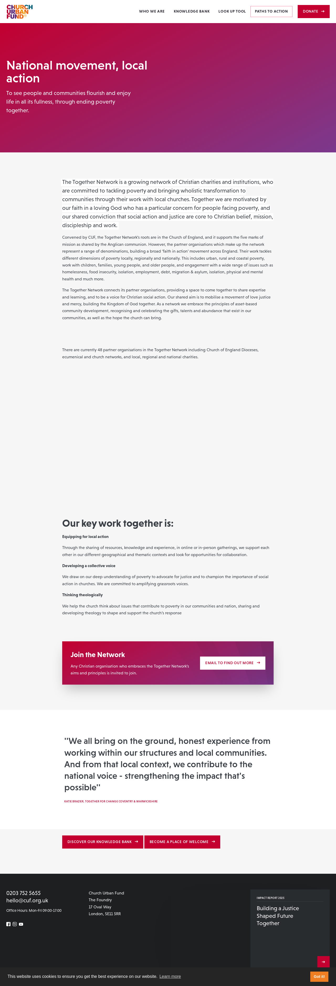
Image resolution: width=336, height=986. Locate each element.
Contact (49, 961)
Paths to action (271, 11)
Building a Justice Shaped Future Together (278, 915)
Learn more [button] (170, 976)
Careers (34, 961)
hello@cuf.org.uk (27, 900)
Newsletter (15, 961)
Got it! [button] (319, 976)
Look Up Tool (232, 11)
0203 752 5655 (23, 893)
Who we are (152, 11)
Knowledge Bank (191, 11)
